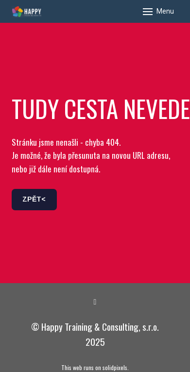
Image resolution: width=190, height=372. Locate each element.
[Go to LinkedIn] (95, 302)
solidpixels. (116, 367)
